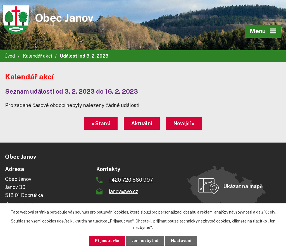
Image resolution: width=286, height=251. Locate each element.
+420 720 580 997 (131, 180)
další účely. (266, 212)
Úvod (9, 56)
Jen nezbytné (145, 240)
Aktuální (141, 123)
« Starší (101, 123)
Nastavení (181, 240)
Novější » (183, 123)
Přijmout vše (107, 240)
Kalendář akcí (37, 56)
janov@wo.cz (123, 191)
